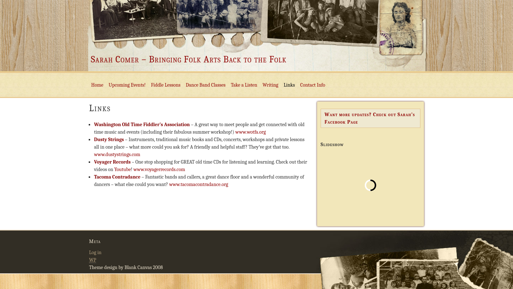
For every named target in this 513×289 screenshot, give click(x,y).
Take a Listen (244, 85)
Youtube (122, 169)
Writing (270, 85)
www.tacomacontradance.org (198, 184)
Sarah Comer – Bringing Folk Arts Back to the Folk (188, 59)
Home (97, 85)
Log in (95, 252)
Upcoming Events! (127, 85)
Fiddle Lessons (166, 85)
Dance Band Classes (206, 85)
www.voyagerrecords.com (159, 169)
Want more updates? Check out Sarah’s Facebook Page (370, 118)
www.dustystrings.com (117, 154)
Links (289, 85)
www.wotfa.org (250, 132)
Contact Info (312, 85)
